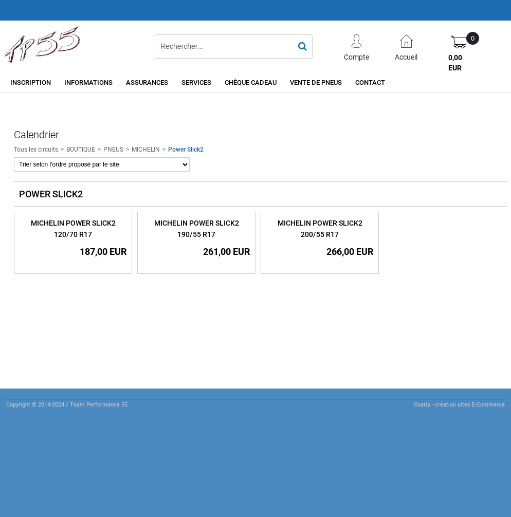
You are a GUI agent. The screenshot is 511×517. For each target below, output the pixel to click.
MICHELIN (146, 149)
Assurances (147, 82)
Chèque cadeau (251, 82)
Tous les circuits (36, 149)
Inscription (30, 82)
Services (196, 82)
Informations (88, 82)
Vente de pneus (316, 82)
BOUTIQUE (80, 149)
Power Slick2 (186, 149)
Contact (370, 82)
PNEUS (113, 149)
